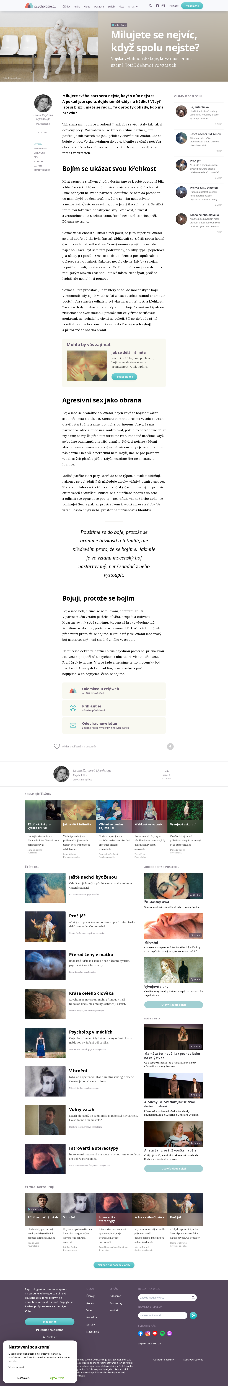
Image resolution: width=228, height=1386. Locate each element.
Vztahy (38, 144)
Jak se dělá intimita (129, 352)
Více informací (16, 1367)
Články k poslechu (188, 96)
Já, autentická (199, 107)
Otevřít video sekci (174, 1168)
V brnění (78, 1070)
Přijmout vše (56, 1378)
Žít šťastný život (157, 902)
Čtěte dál (32, 867)
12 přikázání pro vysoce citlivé (39, 826)
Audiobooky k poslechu (161, 867)
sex (36, 157)
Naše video (152, 1018)
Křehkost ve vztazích (149, 824)
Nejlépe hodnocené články (114, 1265)
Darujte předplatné (49, 1330)
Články (66, 6)
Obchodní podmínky (164, 1359)
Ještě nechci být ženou (205, 134)
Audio (77, 6)
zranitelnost (42, 170)
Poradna (99, 6)
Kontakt (114, 1310)
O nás (131, 6)
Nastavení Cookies (193, 1359)
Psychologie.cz (40, 5)
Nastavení (23, 1378)
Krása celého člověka (204, 214)
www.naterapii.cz (82, 779)
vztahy (38, 166)
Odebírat (193, 1315)
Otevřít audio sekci (173, 1004)
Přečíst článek (124, 376)
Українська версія (149, 1343)
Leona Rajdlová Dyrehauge (43, 116)
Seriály (111, 6)
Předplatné (192, 5)
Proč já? (195, 161)
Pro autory (116, 1303)
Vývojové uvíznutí (183, 824)
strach (38, 161)
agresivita (40, 148)
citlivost (39, 153)
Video (87, 6)
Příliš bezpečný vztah (43, 1217)
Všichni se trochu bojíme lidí (111, 826)
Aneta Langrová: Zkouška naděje (170, 1150)
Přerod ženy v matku (204, 188)
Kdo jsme (115, 1296)
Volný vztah (81, 1109)
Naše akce (92, 1331)
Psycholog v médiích (91, 1032)
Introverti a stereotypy (93, 1148)
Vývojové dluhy (156, 987)
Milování (151, 942)
